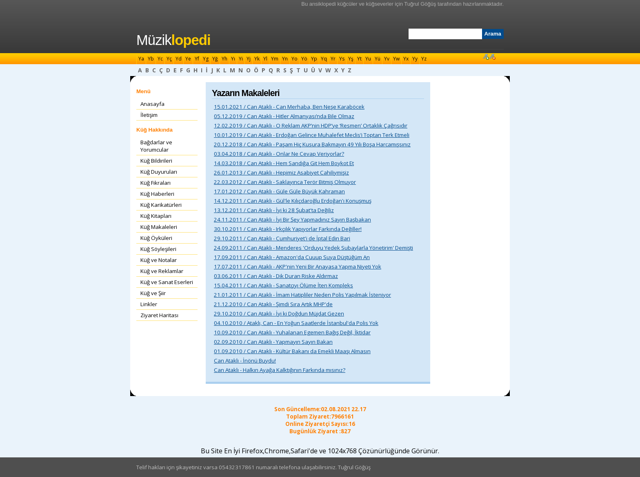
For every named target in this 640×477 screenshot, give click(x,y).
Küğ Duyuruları (158, 171)
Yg (206, 58)
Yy (415, 58)
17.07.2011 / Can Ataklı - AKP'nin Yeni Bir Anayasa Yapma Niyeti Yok (297, 266)
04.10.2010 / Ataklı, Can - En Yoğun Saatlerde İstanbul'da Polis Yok (296, 323)
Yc (160, 58)
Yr (333, 58)
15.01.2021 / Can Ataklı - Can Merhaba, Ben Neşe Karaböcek (289, 106)
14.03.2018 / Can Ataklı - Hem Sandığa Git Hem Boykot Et (284, 163)
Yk (257, 58)
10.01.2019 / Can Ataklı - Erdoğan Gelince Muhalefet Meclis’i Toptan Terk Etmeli (311, 135)
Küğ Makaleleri (158, 227)
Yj (249, 58)
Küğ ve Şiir (153, 293)
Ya (141, 58)
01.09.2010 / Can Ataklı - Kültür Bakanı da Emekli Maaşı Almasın (292, 351)
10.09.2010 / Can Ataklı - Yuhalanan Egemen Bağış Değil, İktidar (292, 332)
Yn (285, 58)
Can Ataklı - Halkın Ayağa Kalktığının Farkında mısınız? (279, 370)
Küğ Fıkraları (155, 182)
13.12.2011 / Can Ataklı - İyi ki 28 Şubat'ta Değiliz (274, 210)
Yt (359, 58)
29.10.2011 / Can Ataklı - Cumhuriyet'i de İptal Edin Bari (282, 238)
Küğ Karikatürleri (161, 204)
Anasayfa (152, 103)
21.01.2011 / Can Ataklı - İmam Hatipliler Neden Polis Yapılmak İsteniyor (302, 294)
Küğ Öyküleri (156, 238)
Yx (406, 58)
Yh (224, 58)
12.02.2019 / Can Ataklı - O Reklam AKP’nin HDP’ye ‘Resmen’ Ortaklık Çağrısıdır (310, 125)
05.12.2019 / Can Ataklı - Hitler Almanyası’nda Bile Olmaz (284, 116)
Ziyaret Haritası (159, 315)
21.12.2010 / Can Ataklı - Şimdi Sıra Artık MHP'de (273, 304)
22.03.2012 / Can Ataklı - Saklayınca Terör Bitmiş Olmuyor (285, 182)
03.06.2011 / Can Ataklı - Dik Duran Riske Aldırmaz (276, 276)
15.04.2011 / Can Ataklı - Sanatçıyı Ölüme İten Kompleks (283, 285)
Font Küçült (492, 56)
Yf (197, 58)
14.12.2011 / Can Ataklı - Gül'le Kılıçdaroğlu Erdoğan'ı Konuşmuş (292, 200)
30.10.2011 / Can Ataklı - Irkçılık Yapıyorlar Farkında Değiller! (288, 229)
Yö (304, 58)
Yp (314, 58)
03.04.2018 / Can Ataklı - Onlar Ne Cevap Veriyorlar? (279, 153)
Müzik (173, 40)
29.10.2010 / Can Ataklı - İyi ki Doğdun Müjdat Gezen (279, 313)
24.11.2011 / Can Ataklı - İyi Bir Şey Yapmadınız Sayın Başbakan (292, 219)
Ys (341, 58)
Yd (179, 58)
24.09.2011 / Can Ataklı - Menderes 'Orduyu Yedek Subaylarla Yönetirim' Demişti (313, 247)
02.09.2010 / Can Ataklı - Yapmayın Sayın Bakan (273, 341)
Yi (241, 58)
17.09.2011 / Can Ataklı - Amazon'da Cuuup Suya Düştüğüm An (292, 257)
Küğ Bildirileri (156, 160)
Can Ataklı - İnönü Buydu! (245, 360)
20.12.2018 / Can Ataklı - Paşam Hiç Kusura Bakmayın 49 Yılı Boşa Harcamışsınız (312, 144)
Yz (424, 58)
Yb (151, 58)
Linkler (148, 304)
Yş (350, 58)
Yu (368, 58)
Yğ (215, 58)
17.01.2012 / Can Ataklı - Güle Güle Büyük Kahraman (279, 191)
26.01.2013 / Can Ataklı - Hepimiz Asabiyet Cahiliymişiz (281, 172)
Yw (396, 58)
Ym (274, 58)
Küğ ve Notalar (158, 260)
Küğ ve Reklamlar (161, 271)
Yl (265, 58)
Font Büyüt (485, 56)
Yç (169, 58)
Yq (324, 58)
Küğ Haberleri (157, 193)
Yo (294, 58)
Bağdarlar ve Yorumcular (156, 146)
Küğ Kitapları (155, 215)
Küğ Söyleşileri (158, 249)
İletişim (149, 115)
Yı (233, 58)
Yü (377, 58)
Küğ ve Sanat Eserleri (166, 282)
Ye (188, 58)
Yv (386, 58)
